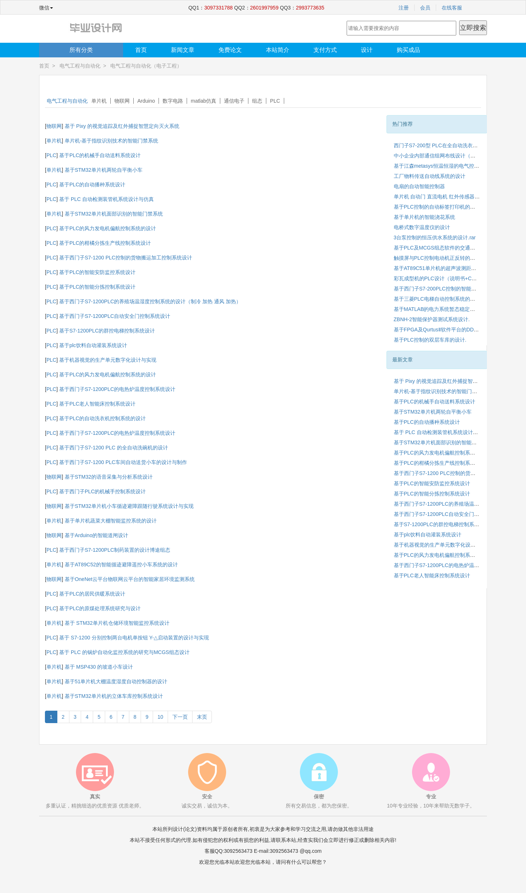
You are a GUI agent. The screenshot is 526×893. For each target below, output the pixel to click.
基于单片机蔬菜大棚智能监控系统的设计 (111, 521)
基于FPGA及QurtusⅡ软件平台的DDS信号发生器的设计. (457, 329)
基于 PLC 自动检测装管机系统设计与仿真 (106, 199)
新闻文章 (182, 50)
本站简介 (277, 50)
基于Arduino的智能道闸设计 (96, 535)
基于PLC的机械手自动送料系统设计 (100, 155)
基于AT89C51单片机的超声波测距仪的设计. (443, 268)
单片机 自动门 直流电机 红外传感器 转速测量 (445, 197)
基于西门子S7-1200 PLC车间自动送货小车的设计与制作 (123, 462)
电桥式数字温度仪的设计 (422, 227)
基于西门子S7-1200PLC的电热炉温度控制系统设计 (117, 389)
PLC (275, 101)
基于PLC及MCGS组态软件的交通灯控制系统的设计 (452, 248)
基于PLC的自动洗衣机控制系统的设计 (102, 418)
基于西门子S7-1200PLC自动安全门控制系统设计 (114, 316)
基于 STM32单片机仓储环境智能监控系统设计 (117, 623)
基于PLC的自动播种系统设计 (92, 184)
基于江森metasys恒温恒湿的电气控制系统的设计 (449, 166)
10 (160, 717)
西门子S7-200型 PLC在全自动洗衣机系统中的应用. (452, 145)
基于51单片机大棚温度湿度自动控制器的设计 (116, 681)
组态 (257, 101)
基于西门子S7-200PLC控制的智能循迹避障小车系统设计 (458, 289)
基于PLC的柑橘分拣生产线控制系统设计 (105, 243)
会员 (425, 8)
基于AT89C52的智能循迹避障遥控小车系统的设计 (121, 564)
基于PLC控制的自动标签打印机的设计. (438, 207)
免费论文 (230, 50)
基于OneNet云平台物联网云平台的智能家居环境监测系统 (130, 579)
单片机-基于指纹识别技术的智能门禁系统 (112, 141)
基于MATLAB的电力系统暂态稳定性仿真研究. (445, 309)
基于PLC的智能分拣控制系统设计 (97, 287)
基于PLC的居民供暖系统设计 (92, 594)
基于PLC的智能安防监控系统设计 (97, 272)
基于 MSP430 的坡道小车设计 (99, 667)
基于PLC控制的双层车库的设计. (430, 340)
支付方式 (325, 50)
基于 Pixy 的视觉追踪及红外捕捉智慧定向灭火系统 (122, 126)
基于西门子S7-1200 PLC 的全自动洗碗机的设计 (113, 448)
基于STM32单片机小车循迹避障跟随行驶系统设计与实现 (129, 506)
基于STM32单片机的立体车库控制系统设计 (114, 696)
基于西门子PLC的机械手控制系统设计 (102, 491)
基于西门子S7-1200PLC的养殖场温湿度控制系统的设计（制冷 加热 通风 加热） (150, 301)
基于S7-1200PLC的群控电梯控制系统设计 (107, 331)
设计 (367, 50)
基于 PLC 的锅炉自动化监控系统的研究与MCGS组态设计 (124, 652)
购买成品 (408, 50)
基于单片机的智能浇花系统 (424, 217)
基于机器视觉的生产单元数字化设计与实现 (107, 360)
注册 (404, 8)
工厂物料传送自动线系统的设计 (429, 176)
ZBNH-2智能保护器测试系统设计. (432, 319)
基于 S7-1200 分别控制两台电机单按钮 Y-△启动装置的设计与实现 (134, 638)
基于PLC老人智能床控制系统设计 (97, 404)
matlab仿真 (203, 101)
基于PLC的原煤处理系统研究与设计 (100, 608)
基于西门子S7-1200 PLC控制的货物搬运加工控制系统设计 (125, 258)
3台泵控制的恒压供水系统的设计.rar (435, 237)
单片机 (99, 101)
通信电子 (234, 101)
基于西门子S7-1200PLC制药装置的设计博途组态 (114, 550)
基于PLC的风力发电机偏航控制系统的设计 (107, 228)
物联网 (122, 101)
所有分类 (81, 50)
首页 (141, 50)
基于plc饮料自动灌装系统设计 (93, 345)
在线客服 (452, 8)
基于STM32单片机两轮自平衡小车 (103, 170)
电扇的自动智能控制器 (419, 186)
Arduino (146, 101)
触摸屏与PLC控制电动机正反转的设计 (437, 258)
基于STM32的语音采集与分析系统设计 (109, 477)
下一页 (180, 717)
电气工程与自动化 (80, 66)
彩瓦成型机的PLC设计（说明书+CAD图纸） (444, 278)
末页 (202, 717)
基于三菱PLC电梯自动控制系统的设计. (438, 299)
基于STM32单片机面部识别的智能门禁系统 (114, 214)
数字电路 (173, 101)
